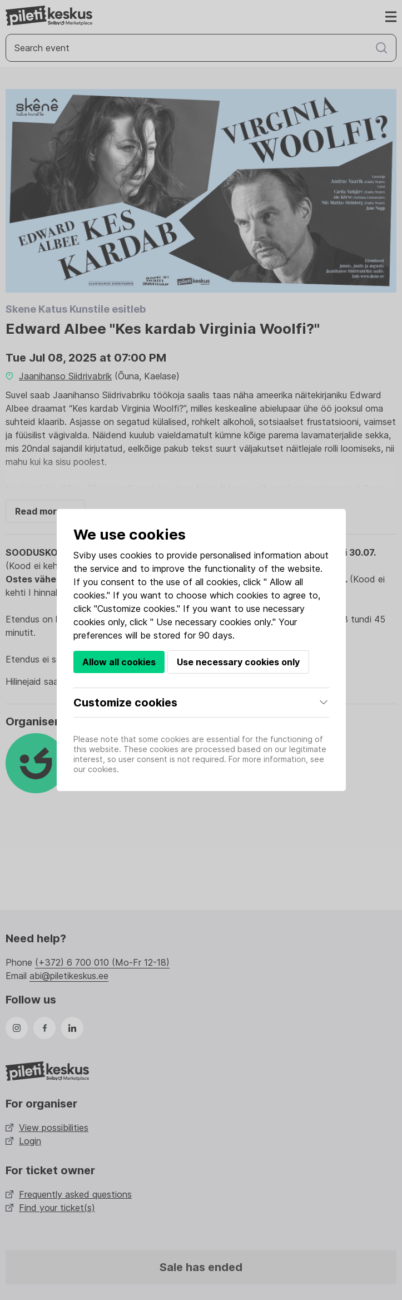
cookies (136, 555)
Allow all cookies (119, 662)
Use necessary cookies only (238, 662)
